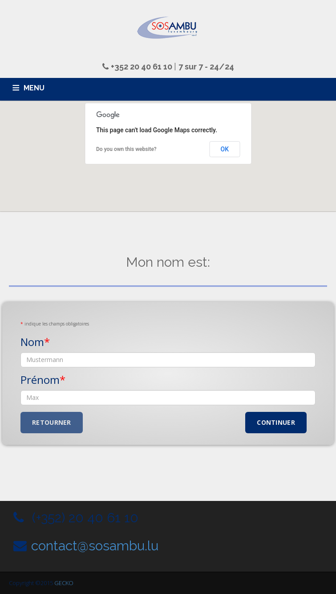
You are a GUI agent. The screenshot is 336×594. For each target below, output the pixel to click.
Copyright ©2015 (31, 583)
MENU (34, 88)
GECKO (63, 583)
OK (225, 149)
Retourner (51, 422)
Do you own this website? (126, 149)
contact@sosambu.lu (94, 545)
